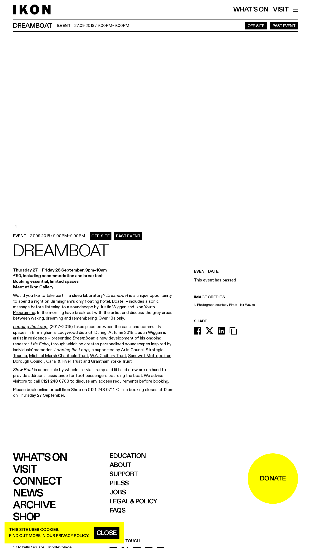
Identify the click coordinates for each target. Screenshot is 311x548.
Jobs (117, 492)
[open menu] (295, 9)
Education (127, 456)
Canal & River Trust (64, 361)
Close (107, 533)
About (120, 465)
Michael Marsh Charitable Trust (58, 355)
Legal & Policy (133, 501)
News (28, 493)
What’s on (250, 9)
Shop (26, 517)
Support (123, 474)
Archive (34, 505)
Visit (281, 9)
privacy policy (72, 535)
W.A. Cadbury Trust (108, 355)
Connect (37, 481)
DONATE (273, 478)
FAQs (117, 510)
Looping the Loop (30, 327)
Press (119, 483)
